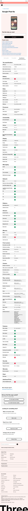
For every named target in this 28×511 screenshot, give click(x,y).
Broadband (12, 453)
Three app (11, 458)
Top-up (11, 455)
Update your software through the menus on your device (11, 53)
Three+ (2, 458)
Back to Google (6, 8)
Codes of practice (4, 478)
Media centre (3, 486)
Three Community (4, 460)
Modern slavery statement (17, 478)
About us (2, 475)
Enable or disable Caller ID (6, 51)
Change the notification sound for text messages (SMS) (11, 54)
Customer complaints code (5, 480)
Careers (2, 483)
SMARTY (2, 490)
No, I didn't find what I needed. (14, 402)
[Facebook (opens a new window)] (4, 470)
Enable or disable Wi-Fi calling (7, 41)
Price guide (3, 488)
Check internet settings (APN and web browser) (10, 47)
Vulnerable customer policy (17, 483)
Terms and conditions (4, 491)
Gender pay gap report (16, 480)
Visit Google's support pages (7, 389)
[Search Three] (2, 5)
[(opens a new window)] (6, 470)
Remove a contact (5, 50)
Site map (14, 491)
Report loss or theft (14, 428)
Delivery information (16, 490)
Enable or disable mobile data (7, 43)
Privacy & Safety (15, 486)
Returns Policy (14, 439)
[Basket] (26, 1)
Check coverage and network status (7, 447)
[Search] (17, 444)
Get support (14, 37)
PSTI (14, 488)
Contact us (3, 485)
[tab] (6, 58)
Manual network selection (6, 44)
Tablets (2, 455)
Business (14, 475)
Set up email (4, 48)
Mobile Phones (3, 453)
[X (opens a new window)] (2, 470)
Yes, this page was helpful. (14, 399)
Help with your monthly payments (18, 485)
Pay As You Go (12, 457)
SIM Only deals (3, 457)
